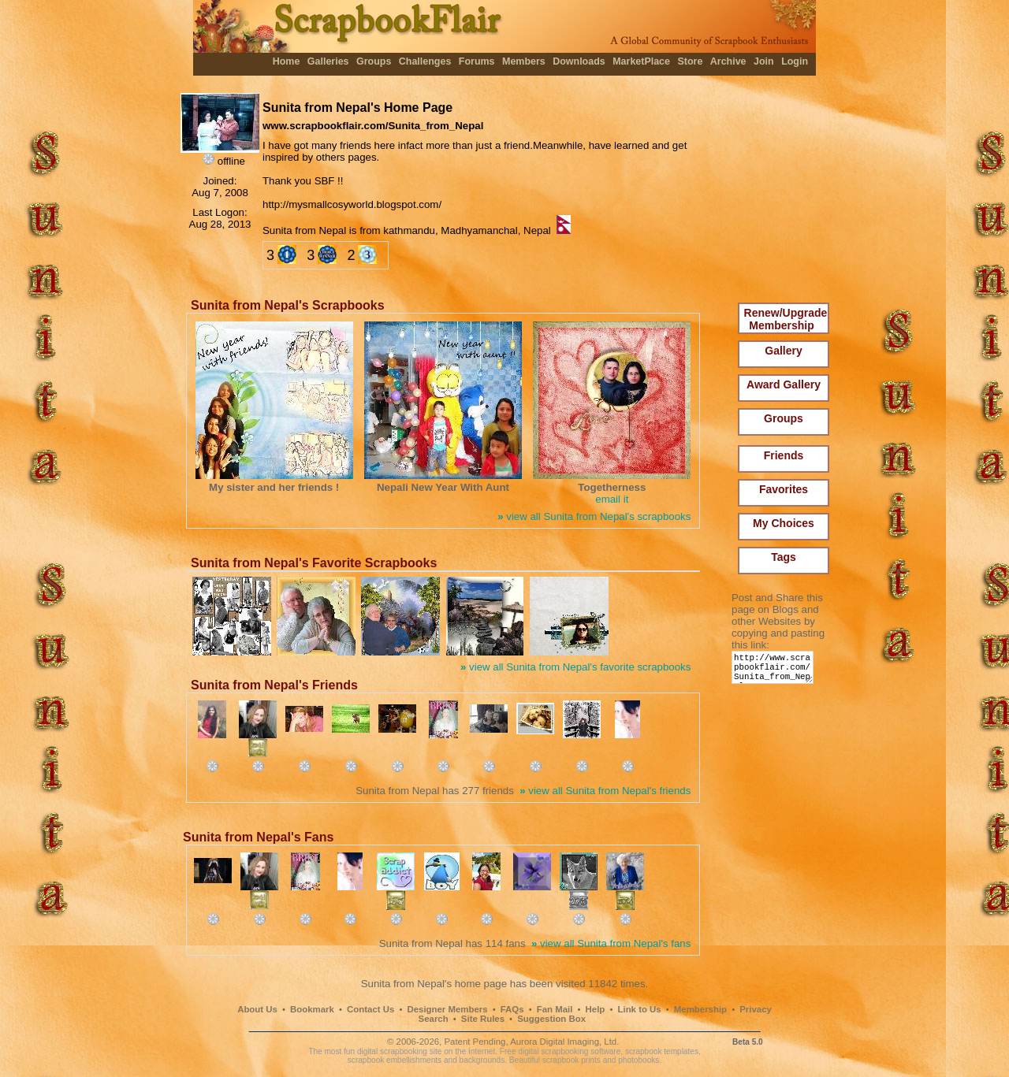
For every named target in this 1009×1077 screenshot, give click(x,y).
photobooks (638, 1060)
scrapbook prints (571, 1060)
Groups (373, 61)
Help (595, 1009)
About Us (257, 1009)
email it (611, 499)
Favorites (783, 489)
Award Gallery (784, 384)
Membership (700, 1009)
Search (434, 1018)
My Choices (783, 523)
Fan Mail (555, 1009)
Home (286, 61)
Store (689, 61)
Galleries (328, 61)
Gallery (783, 350)
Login (794, 61)
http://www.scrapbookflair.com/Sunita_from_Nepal (775, 671)
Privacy (755, 1009)
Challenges (425, 61)
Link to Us (639, 1009)
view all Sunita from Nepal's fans (611, 943)
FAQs (512, 1009)
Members (523, 61)
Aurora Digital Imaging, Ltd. (564, 1041)
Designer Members (447, 1009)
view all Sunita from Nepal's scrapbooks (594, 516)
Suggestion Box (551, 1018)
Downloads (579, 61)
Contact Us (370, 1009)
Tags (783, 557)
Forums (477, 61)
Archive (728, 61)
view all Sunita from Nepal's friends (605, 791)
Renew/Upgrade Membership (786, 319)
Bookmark (312, 1009)
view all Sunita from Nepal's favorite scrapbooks (575, 667)
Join (764, 61)
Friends (784, 455)
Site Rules (482, 1018)
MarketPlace (641, 61)
